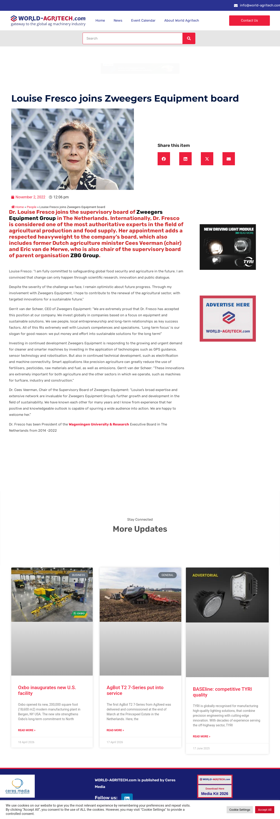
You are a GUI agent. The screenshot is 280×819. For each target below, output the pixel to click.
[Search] (188, 38)
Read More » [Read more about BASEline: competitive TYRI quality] (201, 736)
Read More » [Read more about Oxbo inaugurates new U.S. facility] (26, 730)
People (32, 207)
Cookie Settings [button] (239, 809)
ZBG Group (84, 255)
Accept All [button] (264, 809)
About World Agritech (181, 20)
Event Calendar (143, 20)
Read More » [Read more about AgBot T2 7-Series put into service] (115, 730)
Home (100, 20)
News (118, 20)
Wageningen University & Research (99, 424)
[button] (164, 159)
